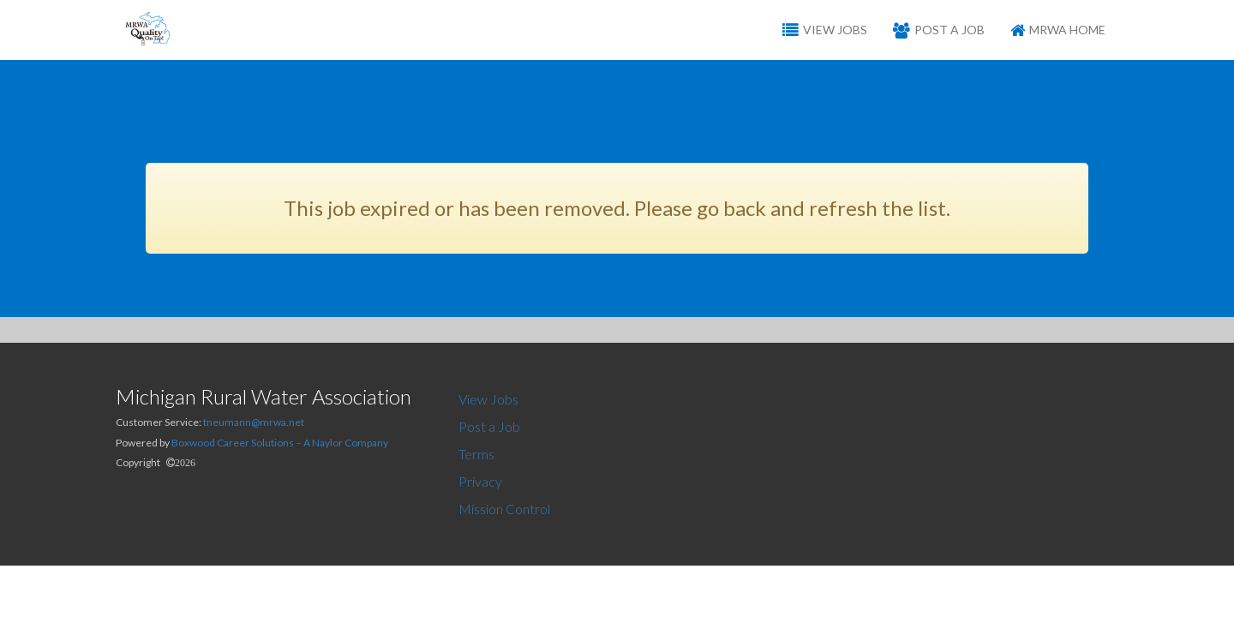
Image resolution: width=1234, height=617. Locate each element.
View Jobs (488, 399)
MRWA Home (1057, 29)
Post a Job (489, 426)
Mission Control (504, 508)
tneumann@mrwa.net (253, 422)
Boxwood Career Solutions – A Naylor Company (279, 442)
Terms (476, 454)
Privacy (480, 481)
